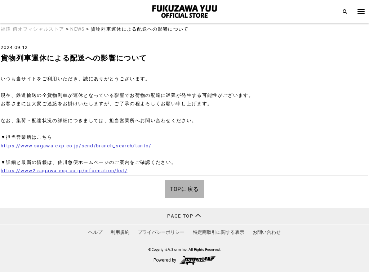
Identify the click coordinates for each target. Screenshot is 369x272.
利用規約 (120, 232)
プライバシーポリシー (161, 232)
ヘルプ (95, 232)
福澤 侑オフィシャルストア (32, 29)
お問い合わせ (267, 232)
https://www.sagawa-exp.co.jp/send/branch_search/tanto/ (76, 145)
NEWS (77, 29)
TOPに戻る (184, 189)
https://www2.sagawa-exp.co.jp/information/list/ (64, 170)
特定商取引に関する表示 (218, 232)
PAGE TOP (184, 215)
